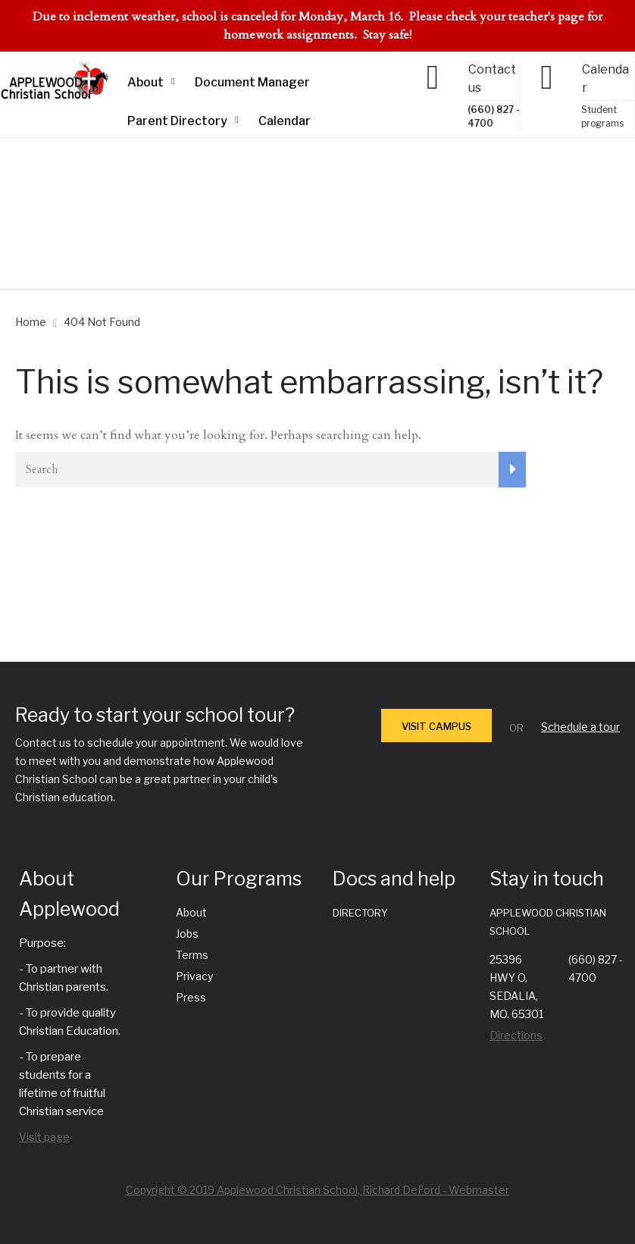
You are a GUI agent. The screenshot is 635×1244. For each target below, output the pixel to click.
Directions (516, 1035)
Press (191, 997)
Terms (192, 954)
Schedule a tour (580, 726)
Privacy (194, 976)
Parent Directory (177, 121)
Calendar (284, 121)
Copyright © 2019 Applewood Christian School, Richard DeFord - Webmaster (317, 1189)
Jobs (187, 933)
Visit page (44, 1136)
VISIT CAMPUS (436, 726)
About (145, 82)
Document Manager (252, 82)
